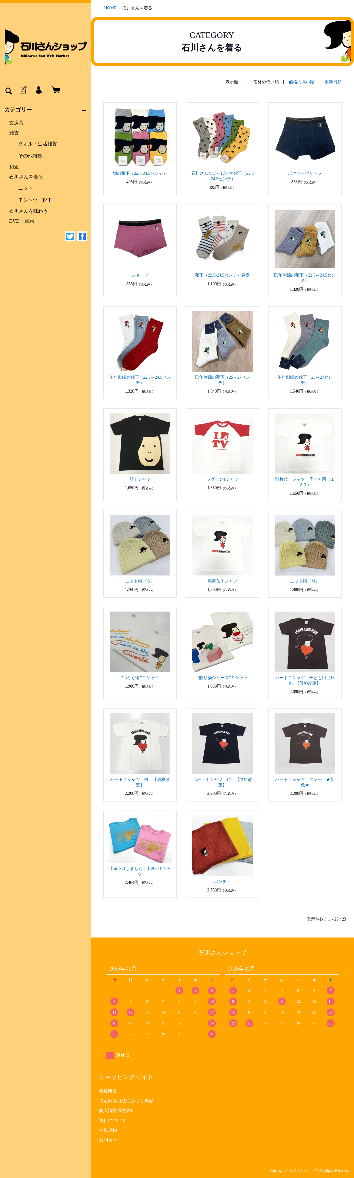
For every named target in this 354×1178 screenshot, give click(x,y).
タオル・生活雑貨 (37, 143)
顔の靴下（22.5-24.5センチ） (140, 173)
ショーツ (140, 275)
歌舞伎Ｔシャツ (222, 581)
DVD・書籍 (21, 221)
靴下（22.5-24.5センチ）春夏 (222, 275)
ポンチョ (222, 881)
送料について (112, 1120)
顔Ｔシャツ (140, 479)
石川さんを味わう (28, 211)
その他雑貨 (30, 155)
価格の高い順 (301, 82)
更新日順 (333, 82)
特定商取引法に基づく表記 (126, 1100)
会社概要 (108, 1090)
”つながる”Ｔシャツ (140, 677)
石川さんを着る (26, 176)
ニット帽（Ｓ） (140, 581)
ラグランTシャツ (222, 479)
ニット (25, 188)
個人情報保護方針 (117, 1110)
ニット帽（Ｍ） (305, 581)
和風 (14, 167)
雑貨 (14, 132)
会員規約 (108, 1130)
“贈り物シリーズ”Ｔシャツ (222, 677)
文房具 (16, 122)
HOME (110, 8)
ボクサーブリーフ (305, 173)
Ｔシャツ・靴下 (35, 200)
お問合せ (108, 1140)
